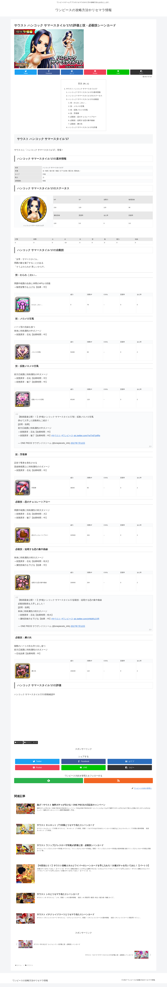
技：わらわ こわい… (78, 104)
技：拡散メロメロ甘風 (78, 111)
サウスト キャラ (30, 745)
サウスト (18, 745)
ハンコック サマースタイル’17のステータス (85, 96)
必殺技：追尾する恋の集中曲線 (82, 123)
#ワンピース (67, 438)
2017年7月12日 (78, 446)
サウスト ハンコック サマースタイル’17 (81, 89)
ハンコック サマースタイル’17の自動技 (83, 100)
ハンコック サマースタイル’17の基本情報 (84, 93)
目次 (80, 83)
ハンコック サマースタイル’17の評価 (82, 130)
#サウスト (56, 438)
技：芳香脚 (74, 115)
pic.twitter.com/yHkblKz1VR (86, 621)
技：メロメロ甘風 (76, 107)
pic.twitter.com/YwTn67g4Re (87, 438)
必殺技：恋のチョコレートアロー (83, 119)
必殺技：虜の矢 (75, 126)
